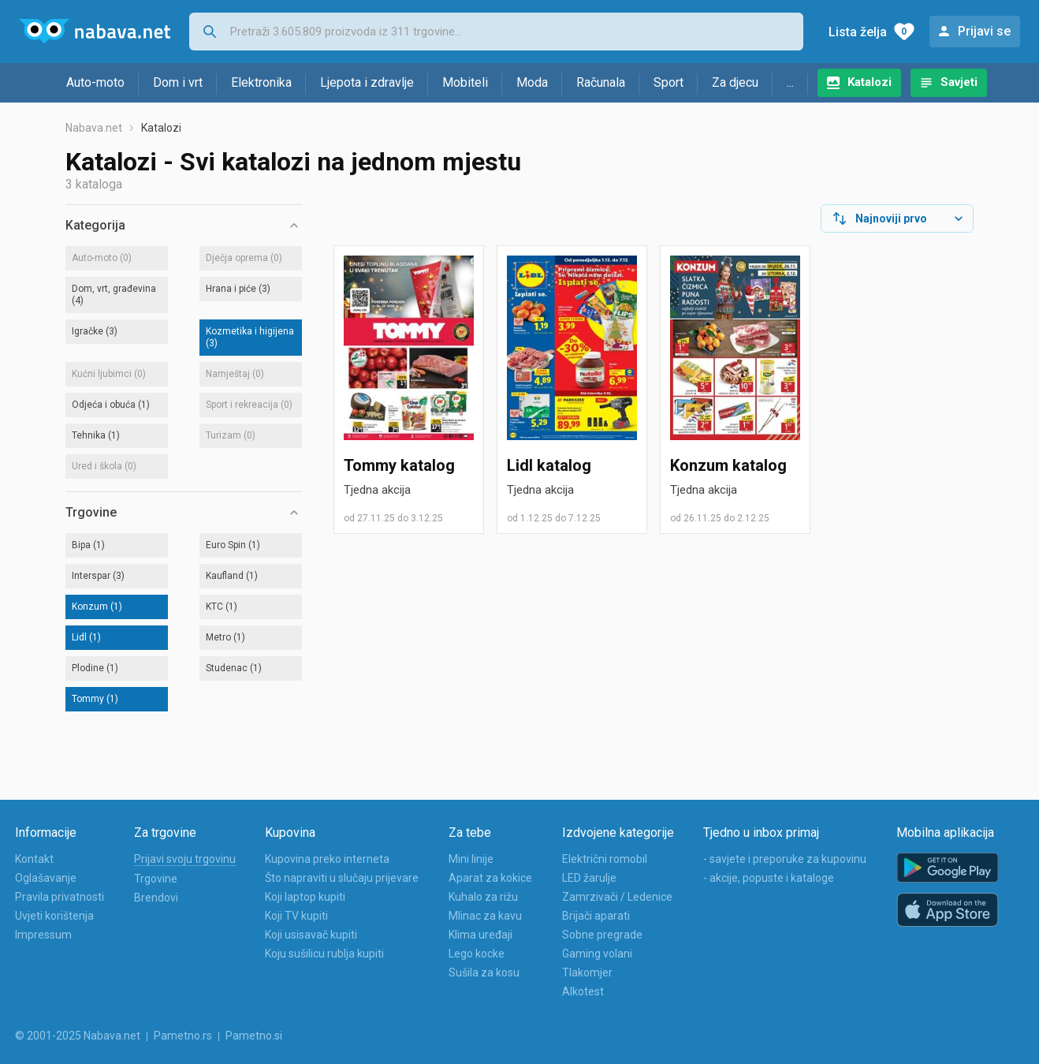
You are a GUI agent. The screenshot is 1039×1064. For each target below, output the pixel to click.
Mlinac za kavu (485, 915)
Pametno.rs (183, 1035)
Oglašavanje (45, 878)
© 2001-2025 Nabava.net (77, 1035)
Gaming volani (597, 953)
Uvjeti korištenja (54, 915)
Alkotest (583, 991)
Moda (532, 82)
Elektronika (261, 82)
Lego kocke (477, 953)
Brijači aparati (596, 915)
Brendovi (156, 897)
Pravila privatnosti (59, 896)
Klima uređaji (480, 934)
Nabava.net (93, 127)
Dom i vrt (178, 82)
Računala (600, 82)
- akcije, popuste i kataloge (768, 878)
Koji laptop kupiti (305, 896)
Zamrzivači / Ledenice (617, 896)
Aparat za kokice (490, 878)
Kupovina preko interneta (327, 859)
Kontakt (34, 859)
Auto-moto (95, 82)
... (790, 82)
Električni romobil (604, 859)
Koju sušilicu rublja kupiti (324, 953)
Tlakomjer (587, 972)
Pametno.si (253, 1035)
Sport (668, 82)
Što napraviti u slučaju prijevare (342, 878)
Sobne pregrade (602, 934)
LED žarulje (589, 878)
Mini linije (471, 859)
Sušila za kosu (484, 972)
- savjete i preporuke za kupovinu (784, 859)
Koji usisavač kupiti (311, 934)
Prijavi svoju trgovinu (185, 859)
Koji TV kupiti (296, 915)
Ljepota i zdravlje (367, 82)
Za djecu (735, 82)
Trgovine (155, 878)
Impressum (43, 934)
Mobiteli (465, 82)
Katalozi (869, 82)
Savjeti (959, 82)
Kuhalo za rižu (483, 896)
